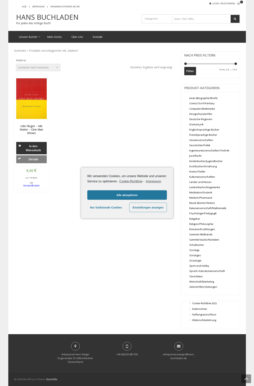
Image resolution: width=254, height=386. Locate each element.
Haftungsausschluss (204, 314)
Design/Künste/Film (200, 114)
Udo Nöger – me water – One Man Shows (31, 129)
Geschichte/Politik (199, 145)
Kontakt (98, 37)
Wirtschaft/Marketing (201, 281)
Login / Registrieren (223, 3)
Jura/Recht (195, 155)
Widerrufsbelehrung (204, 320)
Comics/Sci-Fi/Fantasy (202, 103)
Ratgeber (194, 218)
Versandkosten (31, 185)
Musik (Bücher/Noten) (202, 203)
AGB (24, 6)
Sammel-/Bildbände (200, 234)
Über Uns (77, 37)
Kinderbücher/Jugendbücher (206, 161)
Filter (190, 71)
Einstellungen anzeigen (148, 207)
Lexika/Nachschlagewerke (204, 187)
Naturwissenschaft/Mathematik (207, 208)
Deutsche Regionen (200, 119)
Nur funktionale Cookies (106, 207)
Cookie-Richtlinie (130, 181)
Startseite (20, 50)
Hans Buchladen (47, 17)
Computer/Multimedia (202, 108)
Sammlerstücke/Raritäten (204, 239)
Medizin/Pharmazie (200, 197)
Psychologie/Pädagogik (203, 213)
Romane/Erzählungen (202, 229)
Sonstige (194, 250)
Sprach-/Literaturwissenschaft (207, 271)
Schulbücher (196, 245)
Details (33, 159)
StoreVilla (51, 379)
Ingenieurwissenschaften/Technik (209, 150)
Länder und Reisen (200, 182)
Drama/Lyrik (196, 124)
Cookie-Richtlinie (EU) (204, 303)
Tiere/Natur (196, 276)
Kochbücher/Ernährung (203, 166)
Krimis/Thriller (197, 171)
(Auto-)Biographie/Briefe (203, 98)
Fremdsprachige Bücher (203, 135)
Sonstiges (195, 255)
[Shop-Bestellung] (38, 67)
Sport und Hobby (199, 265)
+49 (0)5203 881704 (127, 354)
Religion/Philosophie (201, 224)
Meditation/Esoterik (200, 192)
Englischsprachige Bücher (204, 129)
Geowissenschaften (201, 140)
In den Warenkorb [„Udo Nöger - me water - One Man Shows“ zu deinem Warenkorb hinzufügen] (33, 148)
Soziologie (195, 260)
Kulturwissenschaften (202, 176)
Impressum (38, 6)
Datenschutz (199, 309)
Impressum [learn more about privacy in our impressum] (153, 181)
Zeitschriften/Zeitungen (203, 287)
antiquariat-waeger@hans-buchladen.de (179, 356)
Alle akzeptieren (127, 195)
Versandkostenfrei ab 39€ (65, 6)
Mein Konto (54, 37)
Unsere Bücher (28, 37)
